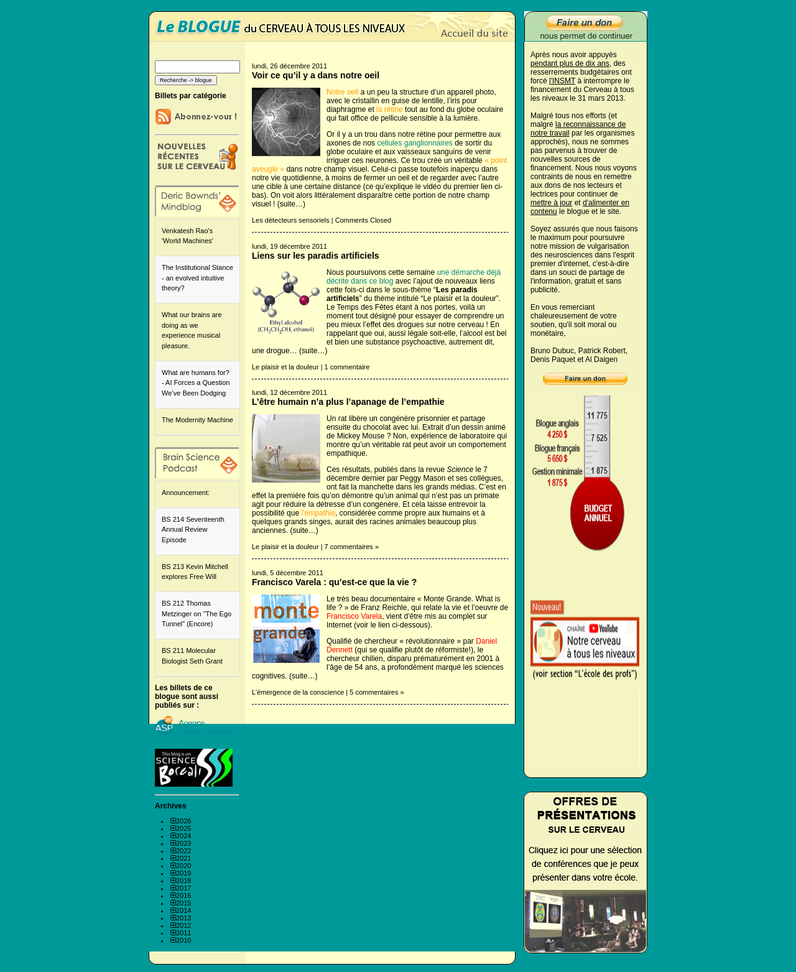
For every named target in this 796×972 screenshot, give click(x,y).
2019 (183, 873)
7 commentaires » (352, 546)
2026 (183, 821)
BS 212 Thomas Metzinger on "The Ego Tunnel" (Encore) (196, 613)
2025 (183, 828)
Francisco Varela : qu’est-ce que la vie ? (334, 582)
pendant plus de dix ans (569, 63)
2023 (183, 843)
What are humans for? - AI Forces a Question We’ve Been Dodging (195, 383)
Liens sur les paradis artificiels (315, 256)
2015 (183, 903)
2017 (183, 888)
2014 (183, 910)
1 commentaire (347, 367)
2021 (183, 858)
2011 (183, 933)
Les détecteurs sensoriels (291, 220)
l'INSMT (562, 80)
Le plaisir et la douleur (285, 367)
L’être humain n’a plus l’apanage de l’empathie (348, 402)
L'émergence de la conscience (298, 692)
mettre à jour (551, 202)
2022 (183, 850)
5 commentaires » (376, 692)
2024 (183, 836)
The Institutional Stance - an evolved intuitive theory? (197, 278)
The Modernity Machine (197, 420)
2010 (183, 940)
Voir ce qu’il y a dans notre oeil (315, 75)
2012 (183, 925)
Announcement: (186, 492)
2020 (183, 865)
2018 (183, 880)
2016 (183, 895)
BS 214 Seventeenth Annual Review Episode (193, 530)
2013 (183, 918)
